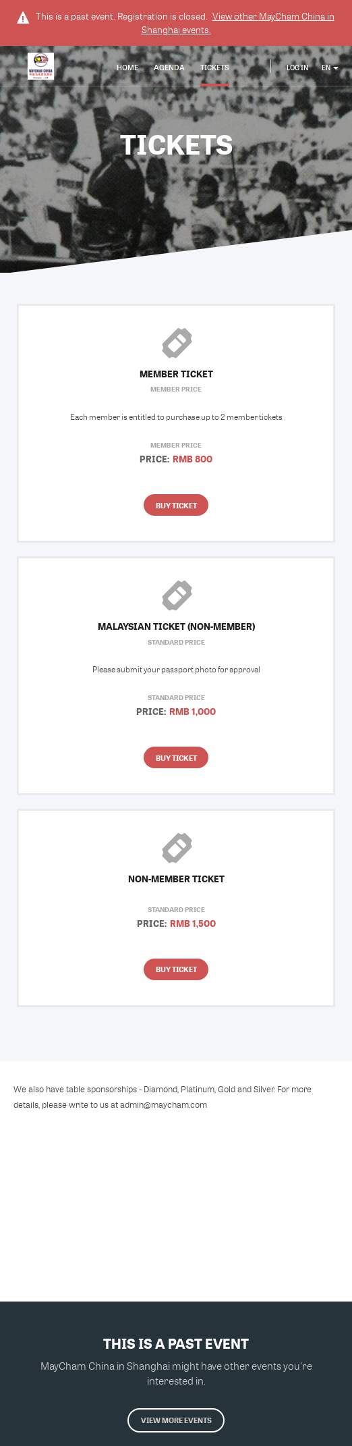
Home (127, 67)
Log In (297, 67)
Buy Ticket (176, 505)
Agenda (169, 67)
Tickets (214, 67)
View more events (176, 1420)
